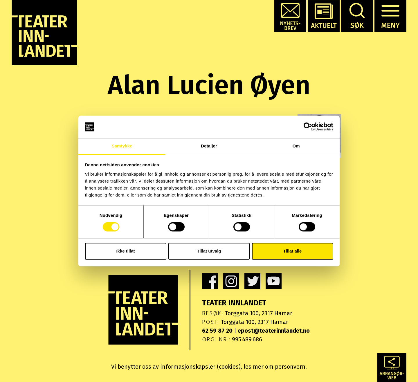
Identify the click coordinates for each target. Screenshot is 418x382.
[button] (290, 16)
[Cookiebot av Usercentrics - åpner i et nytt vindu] (307, 126)
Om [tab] (296, 145)
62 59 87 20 (217, 330)
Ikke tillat (125, 250)
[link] (210, 281)
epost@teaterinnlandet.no (274, 330)
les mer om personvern (274, 366)
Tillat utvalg (209, 250)
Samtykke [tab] (122, 145)
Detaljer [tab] (209, 145)
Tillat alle (292, 250)
